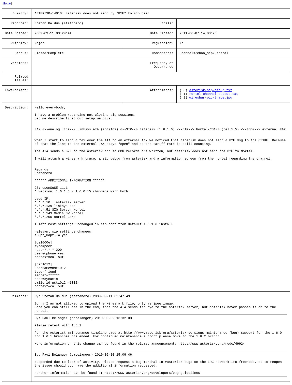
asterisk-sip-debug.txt (210, 90)
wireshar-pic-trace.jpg (210, 98)
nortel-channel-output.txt (213, 94)
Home (7, 3)
